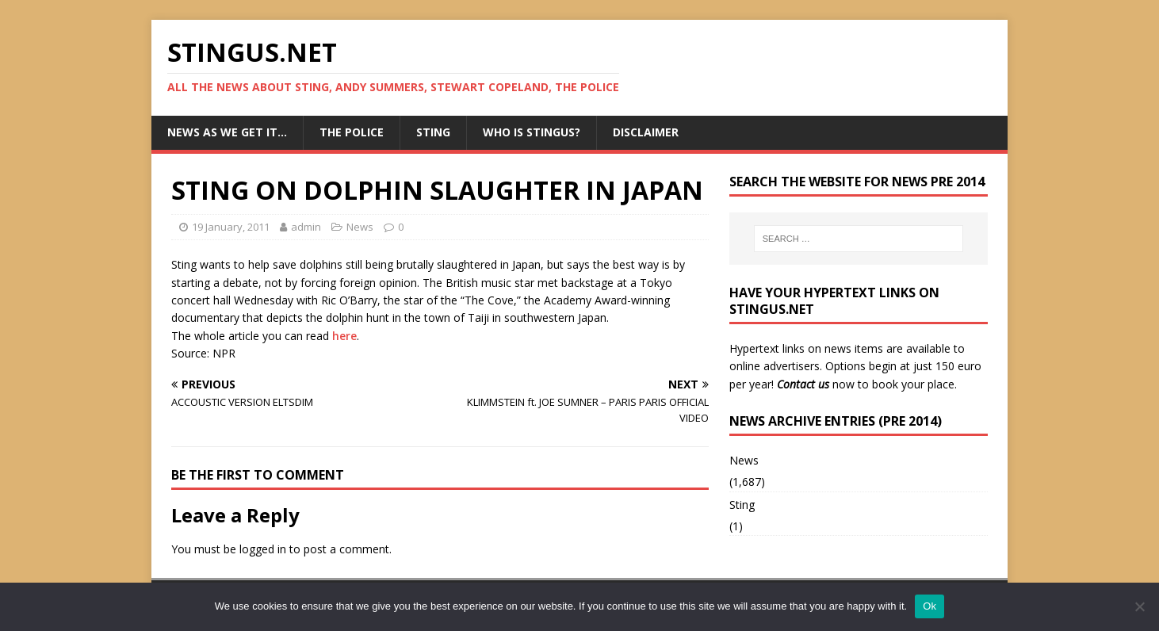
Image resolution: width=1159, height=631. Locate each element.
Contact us (803, 384)
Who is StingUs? (531, 132)
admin (306, 227)
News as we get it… (227, 132)
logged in (262, 548)
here (344, 335)
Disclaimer (646, 132)
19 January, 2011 (231, 227)
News (359, 227)
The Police (351, 132)
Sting (433, 132)
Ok (929, 606)
